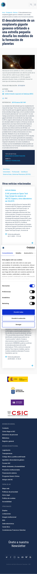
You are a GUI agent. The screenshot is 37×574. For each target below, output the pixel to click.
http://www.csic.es (17, 413)
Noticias (15, 12)
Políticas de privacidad (10, 492)
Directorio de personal (10, 435)
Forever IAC (6, 463)
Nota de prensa (10, 190)
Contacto (5, 428)
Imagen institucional (9, 517)
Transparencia (7, 453)
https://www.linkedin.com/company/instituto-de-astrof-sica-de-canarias (18, 557)
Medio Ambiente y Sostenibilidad (13, 466)
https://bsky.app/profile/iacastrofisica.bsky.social (26, 557)
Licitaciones (6, 514)
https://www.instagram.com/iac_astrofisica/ (15, 557)
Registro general (8, 441)
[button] (18, 62)
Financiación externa (9, 473)
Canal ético (6, 527)
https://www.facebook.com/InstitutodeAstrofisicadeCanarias (11, 557)
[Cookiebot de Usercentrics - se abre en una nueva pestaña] (26, 248)
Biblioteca (5, 438)
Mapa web (5, 488)
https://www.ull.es (18, 402)
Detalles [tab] (18, 253)
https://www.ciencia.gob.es (17, 379)
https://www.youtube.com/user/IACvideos (22, 557)
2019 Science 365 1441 (19, 102)
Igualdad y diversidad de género (13, 460)
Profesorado (15, 172)
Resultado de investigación (15, 156)
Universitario (6, 172)
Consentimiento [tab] (7, 253)
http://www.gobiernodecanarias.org (17, 390)
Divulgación (9, 12)
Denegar (18, 324)
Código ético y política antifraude (13, 457)
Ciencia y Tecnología (12, 160)
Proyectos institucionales (11, 470)
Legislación (6, 450)
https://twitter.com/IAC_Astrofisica (7, 557)
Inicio (3, 12)
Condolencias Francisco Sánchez (14, 530)
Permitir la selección (18, 318)
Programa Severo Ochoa (10, 476)
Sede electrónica (8, 524)
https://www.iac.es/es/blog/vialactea (30, 557)
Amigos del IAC (7, 480)
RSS (3, 520)
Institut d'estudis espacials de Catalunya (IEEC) (19, 94)
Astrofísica (6, 169)
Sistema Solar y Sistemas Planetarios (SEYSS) (17, 174)
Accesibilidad (6, 502)
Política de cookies (8, 498)
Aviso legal (6, 495)
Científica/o (24, 172)
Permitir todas (18, 312)
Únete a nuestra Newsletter (18, 544)
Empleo (4, 510)
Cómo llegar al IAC (8, 431)
